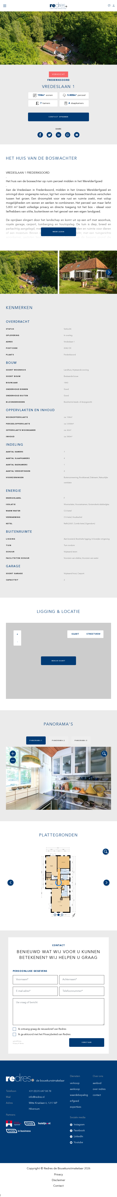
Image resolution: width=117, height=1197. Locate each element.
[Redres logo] (58, 5)
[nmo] (13, 1123)
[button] (109, 272)
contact (97, 1095)
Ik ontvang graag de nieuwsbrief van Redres (39, 1029)
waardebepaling (79, 1095)
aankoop (75, 1089)
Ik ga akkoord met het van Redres (42, 1034)
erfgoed (74, 1101)
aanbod (97, 1083)
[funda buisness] (18, 1131)
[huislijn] (44, 1123)
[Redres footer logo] (35, 1077)
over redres (99, 1089)
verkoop (75, 1083)
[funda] (29, 1123)
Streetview (92, 634)
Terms (22, 1043)
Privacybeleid (50, 1034)
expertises (75, 1107)
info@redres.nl (36, 1097)
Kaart (74, 634)
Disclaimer (58, 1180)
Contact (58, 1186)
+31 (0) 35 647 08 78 (40, 1091)
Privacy (15, 1043)
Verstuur (87, 1042)
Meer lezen (58, 232)
